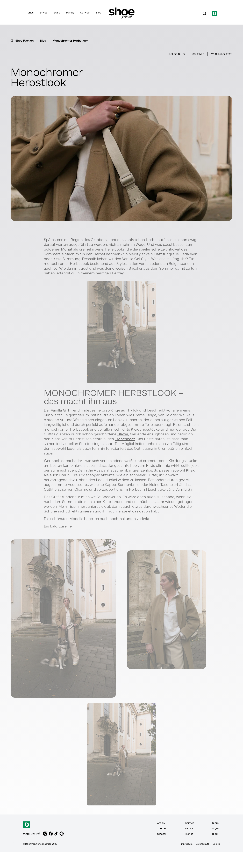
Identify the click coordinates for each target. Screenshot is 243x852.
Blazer (122, 434)
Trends (29, 12)
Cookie (216, 843)
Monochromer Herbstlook (70, 40)
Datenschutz (202, 843)
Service (85, 12)
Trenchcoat (125, 439)
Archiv (161, 823)
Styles (43, 12)
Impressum (186, 843)
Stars (56, 12)
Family (70, 12)
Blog (98, 12)
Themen (162, 828)
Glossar (161, 834)
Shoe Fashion (24, 40)
